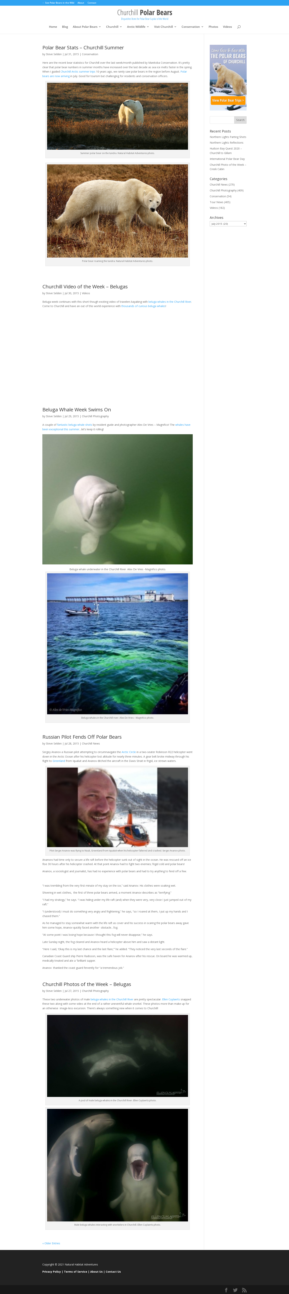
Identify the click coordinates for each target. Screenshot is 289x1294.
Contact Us (113, 1271)
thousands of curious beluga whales (143, 306)
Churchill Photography (95, 416)
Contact (92, 3)
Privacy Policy (51, 1271)
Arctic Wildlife (136, 27)
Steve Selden (54, 54)
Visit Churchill (163, 27)
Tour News (216, 202)
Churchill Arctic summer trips (78, 71)
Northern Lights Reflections (226, 142)
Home (53, 27)
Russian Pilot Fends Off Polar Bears (82, 736)
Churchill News (91, 743)
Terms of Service (75, 1271)
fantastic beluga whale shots (75, 424)
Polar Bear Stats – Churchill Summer (83, 47)
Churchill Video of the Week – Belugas (85, 286)
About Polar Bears (85, 27)
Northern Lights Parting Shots (228, 137)
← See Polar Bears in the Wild (58, 3)
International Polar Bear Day (227, 159)
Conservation (191, 27)
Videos (227, 27)
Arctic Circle (129, 752)
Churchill (112, 27)
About (81, 3)
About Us (96, 1271)
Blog (65, 27)
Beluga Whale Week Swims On (76, 409)
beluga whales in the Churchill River (169, 301)
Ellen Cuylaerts (171, 999)
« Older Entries (51, 1243)
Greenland (59, 761)
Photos (213, 27)
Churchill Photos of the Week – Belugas (86, 984)
